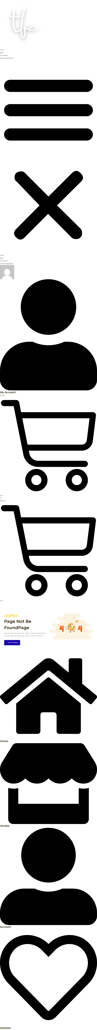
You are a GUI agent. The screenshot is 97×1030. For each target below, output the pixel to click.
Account (5, 926)
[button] (48, 157)
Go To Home (12, 642)
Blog (1, 53)
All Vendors (4, 55)
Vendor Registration (6, 58)
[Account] (48, 876)
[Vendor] (48, 783)
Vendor (5, 825)
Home (2, 50)
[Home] (48, 696)
